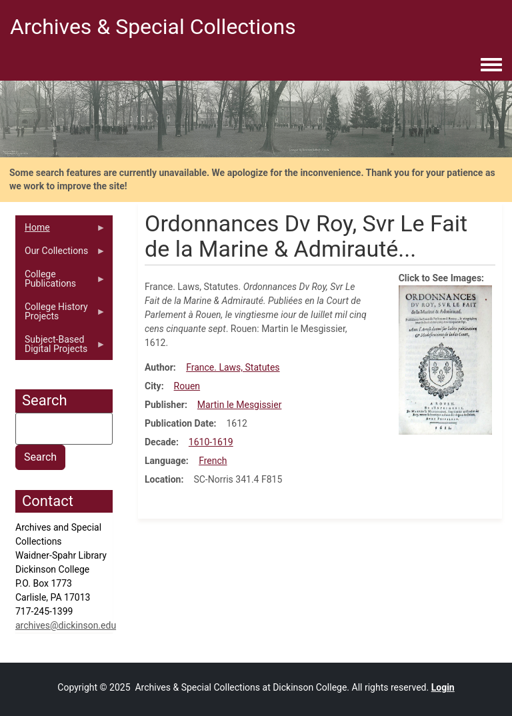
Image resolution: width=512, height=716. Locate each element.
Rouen (187, 386)
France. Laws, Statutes (232, 367)
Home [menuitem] (60, 230)
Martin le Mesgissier (239, 404)
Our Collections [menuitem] (60, 254)
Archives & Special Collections (153, 26)
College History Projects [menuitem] (60, 314)
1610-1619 (211, 442)
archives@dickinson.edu (65, 625)
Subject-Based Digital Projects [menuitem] (60, 347)
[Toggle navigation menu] (491, 65)
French (213, 460)
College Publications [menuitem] (60, 282)
